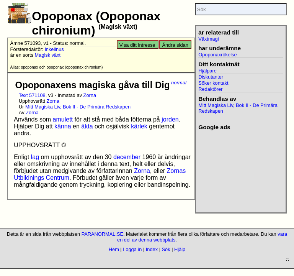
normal (178, 82)
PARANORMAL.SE (102, 234)
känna (62, 126)
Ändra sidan (175, 45)
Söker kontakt (213, 83)
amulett (63, 119)
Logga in (132, 249)
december (126, 157)
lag (35, 157)
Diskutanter (210, 77)
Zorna (89, 95)
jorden (170, 119)
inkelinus (54, 49)
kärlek (139, 126)
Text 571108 (32, 95)
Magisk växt (48, 55)
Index (152, 249)
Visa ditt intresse (137, 45)
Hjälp (179, 249)
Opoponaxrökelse (217, 55)
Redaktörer (210, 89)
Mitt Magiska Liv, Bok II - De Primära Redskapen (78, 107)
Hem (114, 249)
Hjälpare (207, 71)
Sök (166, 249)
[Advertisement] (240, 169)
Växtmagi (208, 39)
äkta (87, 126)
